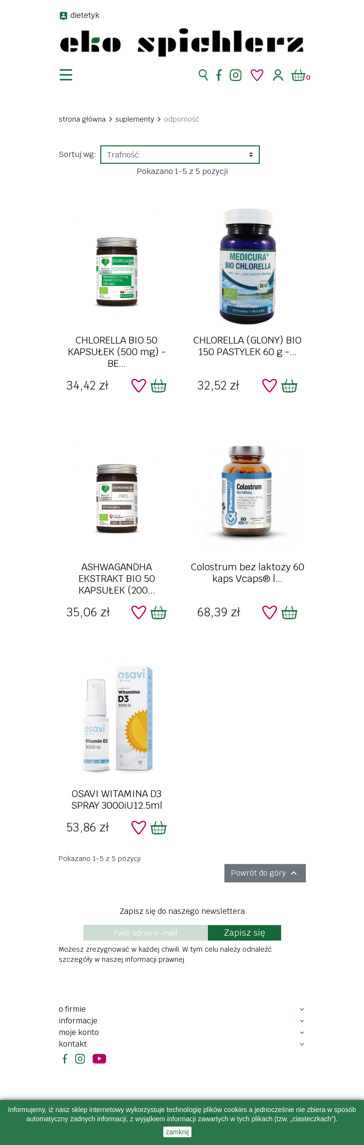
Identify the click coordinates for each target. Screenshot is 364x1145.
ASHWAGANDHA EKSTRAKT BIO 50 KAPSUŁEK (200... (117, 578)
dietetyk (84, 15)
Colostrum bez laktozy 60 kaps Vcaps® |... (247, 573)
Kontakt (73, 1044)
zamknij (177, 1132)
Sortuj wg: (77, 154)
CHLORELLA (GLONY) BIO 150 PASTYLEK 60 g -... (247, 346)
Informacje (78, 1021)
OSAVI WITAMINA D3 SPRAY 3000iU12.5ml (116, 799)
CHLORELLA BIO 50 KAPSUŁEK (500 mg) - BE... (117, 352)
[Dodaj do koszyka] (158, 385)
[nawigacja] (72, 75)
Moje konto (79, 1032)
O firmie (72, 1009)
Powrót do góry (265, 873)
